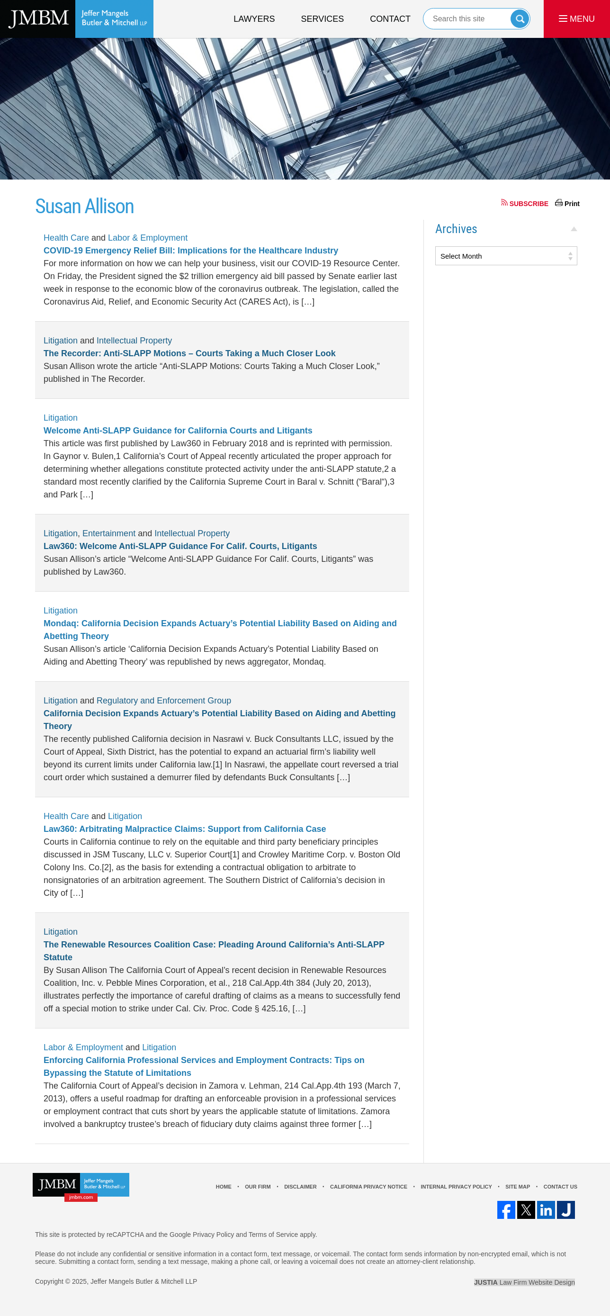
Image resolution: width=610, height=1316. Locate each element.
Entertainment (108, 533)
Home (224, 1187)
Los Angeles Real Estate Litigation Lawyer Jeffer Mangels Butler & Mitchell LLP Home (76, 19)
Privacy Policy (213, 1234)
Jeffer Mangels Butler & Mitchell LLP (143, 1281)
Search (520, 18)
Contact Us (560, 1187)
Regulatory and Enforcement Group (164, 700)
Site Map (517, 1187)
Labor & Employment (148, 238)
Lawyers (254, 19)
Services (322, 19)
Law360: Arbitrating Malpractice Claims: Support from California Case (185, 829)
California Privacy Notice (368, 1187)
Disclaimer (300, 1187)
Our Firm (257, 1187)
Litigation (61, 340)
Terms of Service (273, 1234)
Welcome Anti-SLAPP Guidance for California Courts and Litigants (178, 430)
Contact (390, 19)
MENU (577, 19)
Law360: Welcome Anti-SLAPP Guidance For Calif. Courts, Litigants (180, 546)
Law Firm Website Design (524, 1282)
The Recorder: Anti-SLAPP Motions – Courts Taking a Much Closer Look (190, 353)
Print (572, 203)
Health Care (66, 238)
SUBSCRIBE (529, 203)
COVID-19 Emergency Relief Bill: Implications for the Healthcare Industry (191, 250)
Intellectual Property (134, 340)
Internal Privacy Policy (456, 1187)
